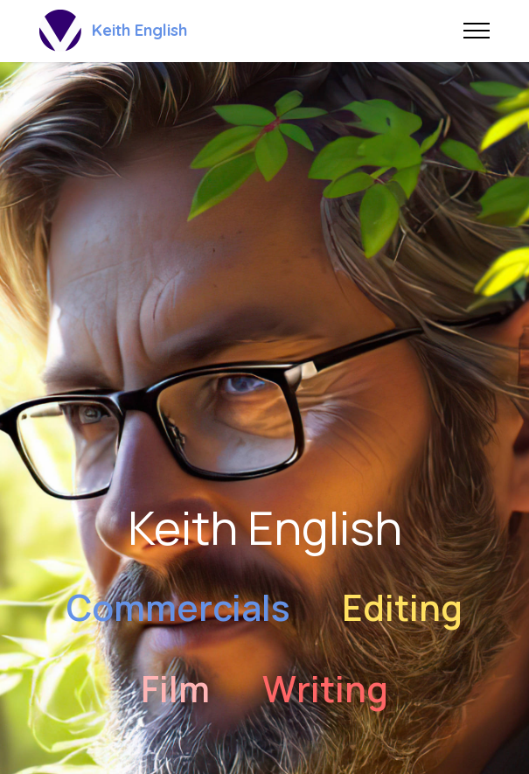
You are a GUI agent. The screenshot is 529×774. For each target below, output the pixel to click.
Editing (402, 607)
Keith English (139, 30)
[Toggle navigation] (477, 30)
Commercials (178, 607)
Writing (325, 689)
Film (175, 689)
